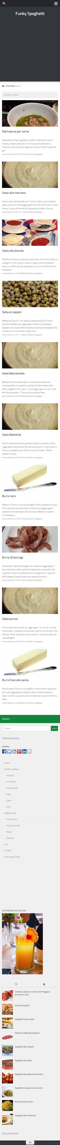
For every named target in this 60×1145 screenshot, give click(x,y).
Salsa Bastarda (11, 434)
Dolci (9, 807)
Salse (9, 800)
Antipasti (10, 775)
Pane (9, 794)
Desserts (10, 838)
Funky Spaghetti (30, 13)
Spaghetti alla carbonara (25, 1115)
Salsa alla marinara (14, 193)
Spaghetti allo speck (23, 1060)
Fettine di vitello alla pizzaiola (27, 1033)
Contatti (7, 850)
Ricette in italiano (11, 769)
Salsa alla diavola (13, 250)
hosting (32, 1142)
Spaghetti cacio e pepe (24, 1019)
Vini (6, 844)
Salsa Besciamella (13, 373)
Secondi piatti (12, 788)
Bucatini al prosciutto (24, 1101)
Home (7, 763)
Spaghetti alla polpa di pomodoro (29, 1074)
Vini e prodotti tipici (10, 1133)
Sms (27, 1142)
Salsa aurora (10, 619)
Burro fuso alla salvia (15, 680)
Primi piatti (11, 782)
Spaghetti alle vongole (24, 1047)
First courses (12, 819)
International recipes (10, 738)
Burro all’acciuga (12, 557)
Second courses (13, 825)
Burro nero (9, 496)
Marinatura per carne (15, 131)
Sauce (9, 832)
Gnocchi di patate (22, 1005)
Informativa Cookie (12, 857)
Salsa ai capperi (12, 312)
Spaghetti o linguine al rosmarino (29, 1088)
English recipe (10, 813)
